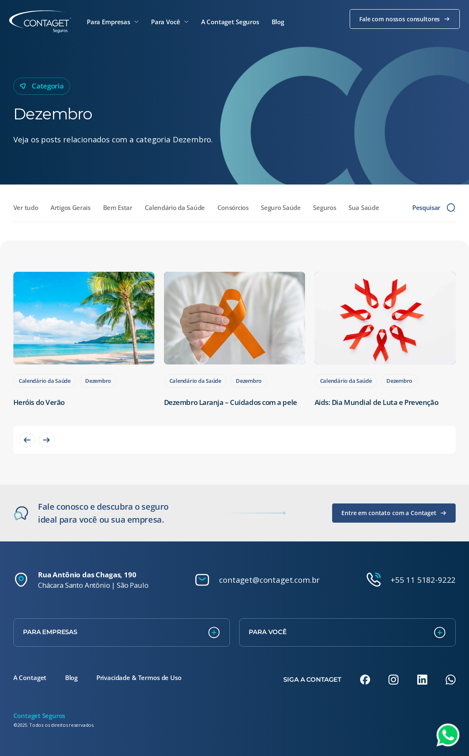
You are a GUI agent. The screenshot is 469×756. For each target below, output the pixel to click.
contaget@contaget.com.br (269, 579)
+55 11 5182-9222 (423, 579)
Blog (71, 677)
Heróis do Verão (39, 402)
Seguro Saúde (280, 207)
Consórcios (233, 207)
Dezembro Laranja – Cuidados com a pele (230, 402)
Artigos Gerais (70, 207)
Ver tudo (25, 207)
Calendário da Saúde (175, 207)
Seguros (324, 207)
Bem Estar (117, 207)
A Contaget (30, 677)
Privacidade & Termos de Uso (139, 677)
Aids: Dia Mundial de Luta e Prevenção (377, 402)
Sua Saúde (363, 207)
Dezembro (98, 380)
